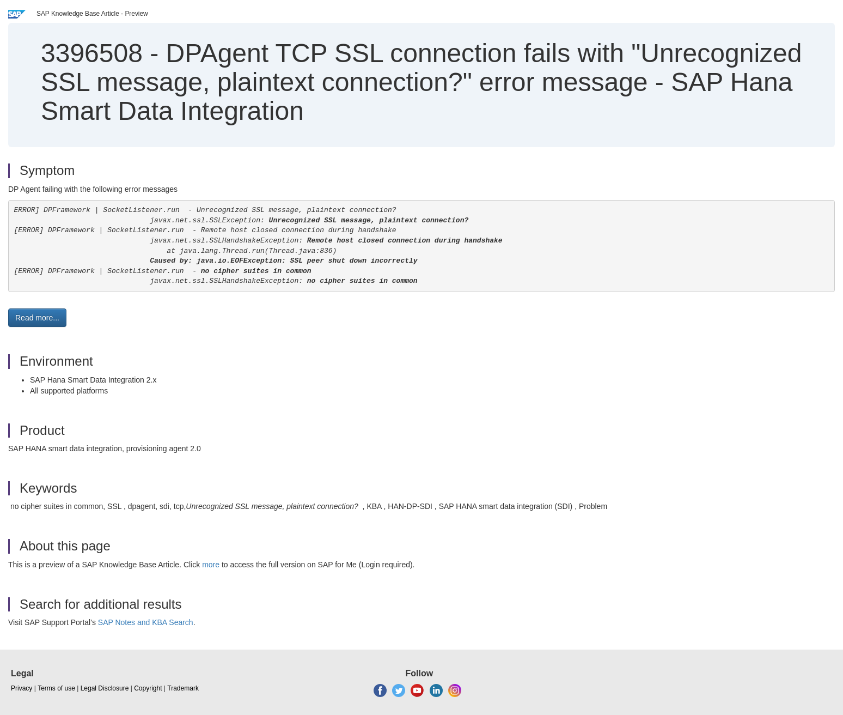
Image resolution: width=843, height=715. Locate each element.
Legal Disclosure (105, 688)
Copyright (148, 688)
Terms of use (56, 688)
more (210, 564)
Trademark (183, 688)
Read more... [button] (37, 317)
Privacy (21, 688)
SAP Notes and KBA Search (145, 622)
